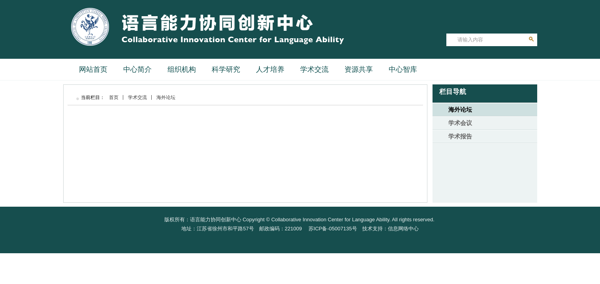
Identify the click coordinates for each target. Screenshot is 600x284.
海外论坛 (165, 97)
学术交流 (137, 97)
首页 (113, 97)
